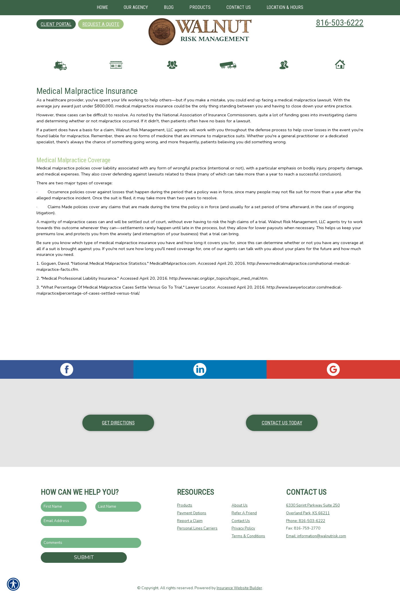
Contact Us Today (282, 423)
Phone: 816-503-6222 (305, 520)
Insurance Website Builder (239, 588)
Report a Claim (190, 520)
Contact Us (241, 520)
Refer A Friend (244, 513)
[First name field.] (64, 507)
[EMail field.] (64, 521)
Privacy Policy (243, 528)
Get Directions (118, 423)
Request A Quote (100, 24)
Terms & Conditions (248, 536)
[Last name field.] (118, 507)
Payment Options (191, 513)
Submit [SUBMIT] (84, 557)
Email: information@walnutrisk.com (316, 536)
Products (184, 505)
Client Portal (56, 24)
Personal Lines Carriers (197, 528)
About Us (240, 505)
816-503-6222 (340, 23)
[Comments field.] (91, 543)
